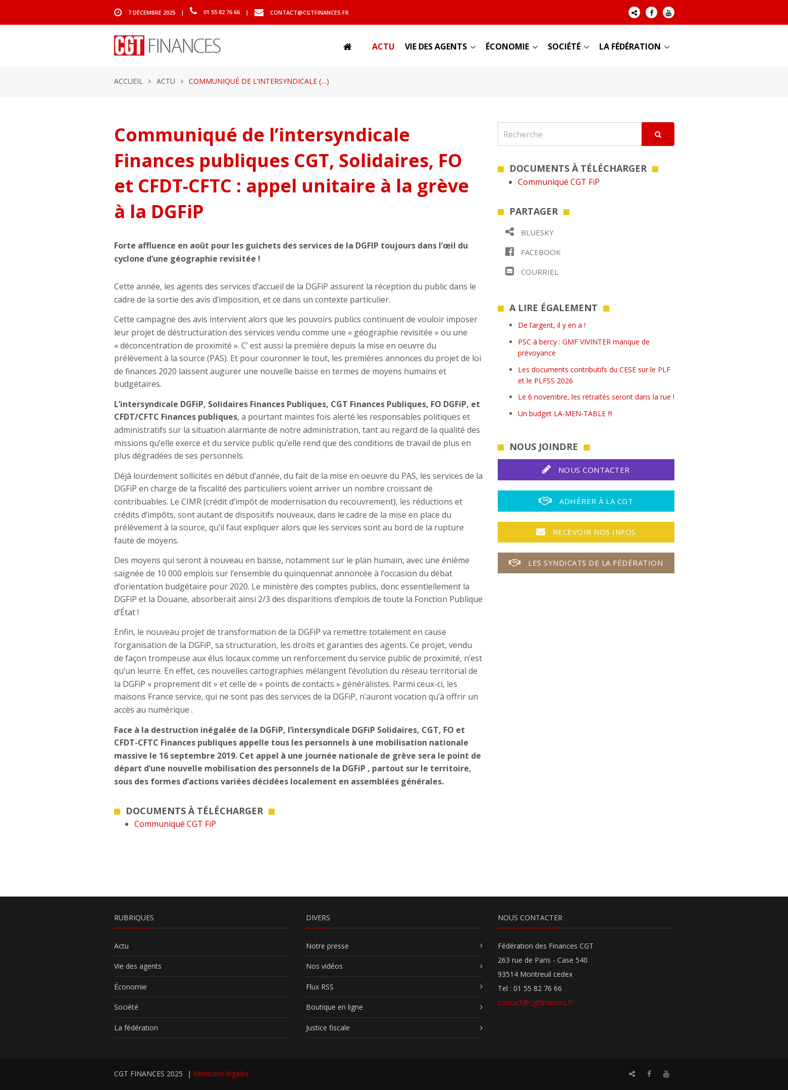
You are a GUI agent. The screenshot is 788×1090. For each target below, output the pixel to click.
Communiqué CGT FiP (175, 823)
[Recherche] (570, 134)
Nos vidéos (324, 966)
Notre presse (327, 946)
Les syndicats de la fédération (586, 563)
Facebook (533, 251)
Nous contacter (586, 469)
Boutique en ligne (334, 1007)
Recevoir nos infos (586, 532)
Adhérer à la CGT (586, 501)
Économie (507, 46)
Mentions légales (221, 1073)
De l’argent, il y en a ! (552, 325)
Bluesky (529, 232)
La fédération (630, 46)
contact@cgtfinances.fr (309, 12)
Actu (383, 46)
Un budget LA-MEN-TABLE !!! (565, 413)
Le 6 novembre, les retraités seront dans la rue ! (596, 397)
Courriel (531, 271)
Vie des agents (436, 46)
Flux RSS (320, 987)
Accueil (128, 81)
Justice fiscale (328, 1027)
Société (564, 46)
